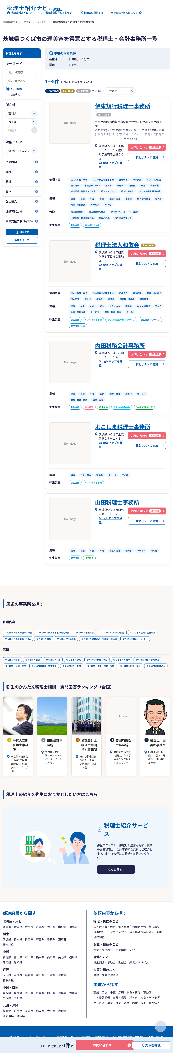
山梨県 (51, 957)
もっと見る (115, 869)
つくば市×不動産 (121, 659)
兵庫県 (29, 975)
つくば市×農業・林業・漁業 (100, 665)
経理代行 (98, 932)
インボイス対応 (117, 932)
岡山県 (29, 993)
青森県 (18, 927)
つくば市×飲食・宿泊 (97, 659)
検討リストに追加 (147, 157)
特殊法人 (154, 1003)
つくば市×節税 (44, 638)
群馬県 (29, 939)
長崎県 (29, 1011)
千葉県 (51, 939)
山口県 (51, 993)
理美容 (133, 997)
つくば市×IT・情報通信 (147, 659)
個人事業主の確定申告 (132, 927)
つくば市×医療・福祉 (130, 665)
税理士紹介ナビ (10, 21)
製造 (104, 992)
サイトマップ (17, 1037)
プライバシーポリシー (41, 1037)
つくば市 (41, 21)
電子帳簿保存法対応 (141, 932)
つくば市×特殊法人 (156, 665)
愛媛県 (7, 998)
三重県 (51, 975)
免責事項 (62, 1037)
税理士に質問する (91, 12)
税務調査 (98, 937)
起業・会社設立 (103, 950)
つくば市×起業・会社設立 (142, 632)
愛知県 (18, 962)
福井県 (40, 957)
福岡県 (7, 1011)
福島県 (73, 927)
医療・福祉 (139, 1003)
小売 (113, 992)
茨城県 (27, 21)
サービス (98, 1003)
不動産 (147, 992)
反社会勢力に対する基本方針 (128, 1037)
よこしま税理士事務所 (122, 427)
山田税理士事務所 (117, 502)
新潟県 (7, 957)
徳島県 (62, 993)
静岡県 (7, 962)
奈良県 (40, 975)
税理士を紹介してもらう (56, 12)
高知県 (18, 998)
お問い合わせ (102, 1045)
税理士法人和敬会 (117, 245)
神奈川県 (8, 944)
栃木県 (18, 939)
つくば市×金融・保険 (15, 665)
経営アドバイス (139, 962)
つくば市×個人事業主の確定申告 (53, 632)
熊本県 (40, 1011)
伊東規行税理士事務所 (122, 106)
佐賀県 (18, 1011)
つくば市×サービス (71, 665)
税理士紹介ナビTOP (20, 12)
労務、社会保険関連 (105, 975)
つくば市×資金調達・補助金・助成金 (99, 638)
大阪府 (7, 975)
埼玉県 (40, 939)
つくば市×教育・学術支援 (44, 665)
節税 (160, 932)
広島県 (40, 993)
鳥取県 (7, 993)
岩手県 (29, 927)
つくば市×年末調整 (84, 632)
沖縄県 (21, 1016)
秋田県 (51, 927)
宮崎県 (62, 1011)
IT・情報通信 (101, 997)
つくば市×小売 (53, 659)
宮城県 (40, 927)
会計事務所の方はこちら (124, 12)
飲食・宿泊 (133, 992)
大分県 (51, 1011)
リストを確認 (151, 1045)
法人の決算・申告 (104, 927)
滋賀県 (62, 975)
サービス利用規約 (80, 1037)
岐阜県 (73, 957)
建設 (96, 992)
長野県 (62, 957)
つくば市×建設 (12, 659)
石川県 (29, 957)
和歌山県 (8, 980)
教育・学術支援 (150, 997)
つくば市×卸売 (73, 659)
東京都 (62, 939)
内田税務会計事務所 (120, 345)
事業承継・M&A (125, 950)
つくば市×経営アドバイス (135, 638)
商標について (101, 1037)
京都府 (18, 975)
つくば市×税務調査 (66, 638)
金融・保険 (120, 997)
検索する (24, 232)
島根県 (18, 993)
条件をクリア (22, 240)
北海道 (7, 927)
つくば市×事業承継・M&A (18, 638)
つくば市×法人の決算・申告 (18, 632)
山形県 (62, 927)
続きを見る (132, 138)
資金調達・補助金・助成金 (110, 962)
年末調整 (154, 927)
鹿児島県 (8, 1016)
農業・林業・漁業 (118, 1003)
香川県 (73, 993)
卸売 (121, 992)
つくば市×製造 (32, 659)
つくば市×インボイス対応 (111, 632)
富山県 (18, 957)
